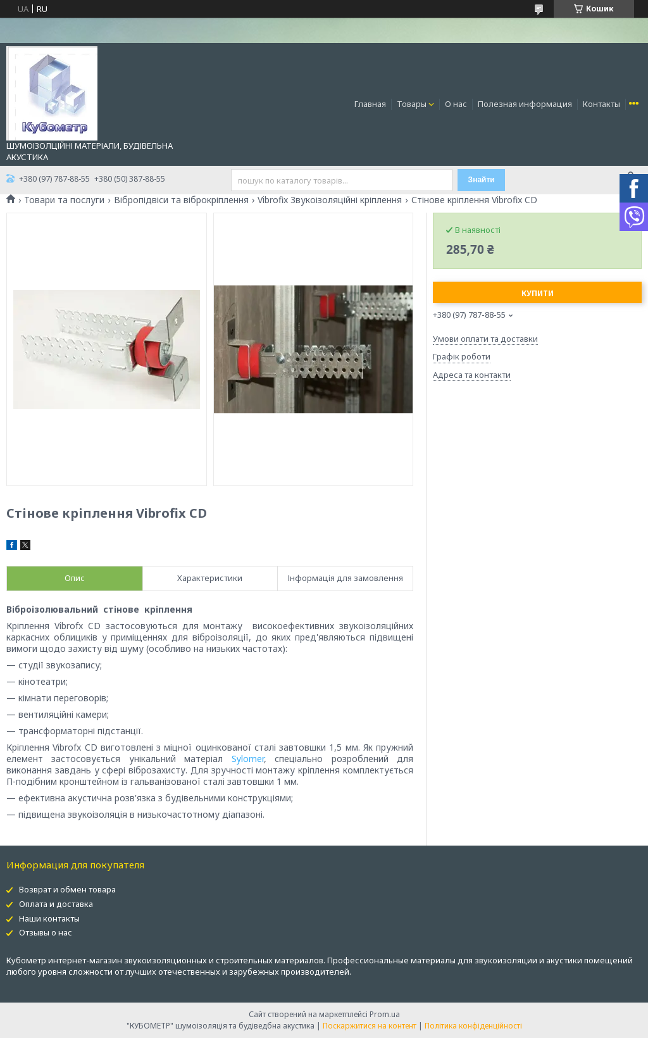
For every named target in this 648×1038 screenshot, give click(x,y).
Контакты (601, 103)
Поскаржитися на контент (369, 1025)
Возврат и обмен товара (67, 889)
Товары (412, 103)
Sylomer (248, 759)
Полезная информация (525, 103)
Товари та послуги (64, 200)
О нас (456, 103)
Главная (370, 103)
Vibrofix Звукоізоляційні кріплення (330, 200)
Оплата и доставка (56, 904)
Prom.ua (385, 1014)
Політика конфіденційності (473, 1025)
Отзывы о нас (45, 932)
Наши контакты (49, 918)
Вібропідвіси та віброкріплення (181, 200)
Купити (537, 293)
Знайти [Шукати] (481, 179)
